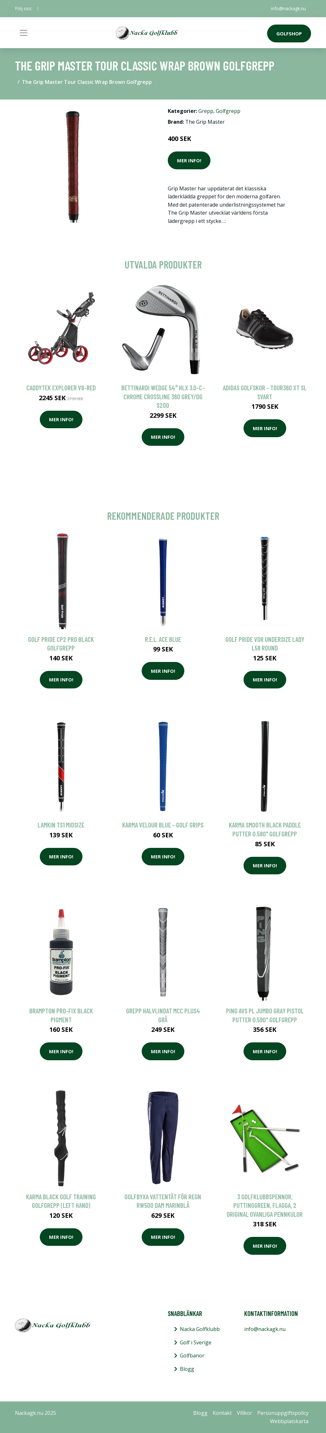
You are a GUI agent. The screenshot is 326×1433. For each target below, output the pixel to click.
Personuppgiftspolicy (282, 1412)
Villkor (244, 1412)
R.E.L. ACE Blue (163, 639)
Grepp (205, 110)
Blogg (187, 1368)
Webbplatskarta (289, 1421)
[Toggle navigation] (23, 33)
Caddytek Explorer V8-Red (61, 388)
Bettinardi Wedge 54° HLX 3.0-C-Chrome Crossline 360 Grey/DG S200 (163, 396)
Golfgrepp (228, 110)
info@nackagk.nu (288, 8)
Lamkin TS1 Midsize (61, 825)
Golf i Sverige (195, 1342)
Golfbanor (192, 1355)
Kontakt (222, 1412)
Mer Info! (189, 160)
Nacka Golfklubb (200, 1329)
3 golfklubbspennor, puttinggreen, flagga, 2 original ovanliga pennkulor (265, 1205)
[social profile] (38, 9)
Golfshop (289, 33)
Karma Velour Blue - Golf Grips (162, 825)
